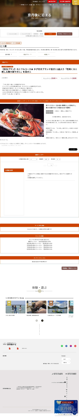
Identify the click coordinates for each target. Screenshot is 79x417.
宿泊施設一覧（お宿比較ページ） (33, 360)
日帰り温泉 (9, 364)
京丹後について (6, 353)
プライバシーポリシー (18, 340)
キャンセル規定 (44, 101)
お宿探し (25, 353)
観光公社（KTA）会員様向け (49, 349)
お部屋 (45, 54)
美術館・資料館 (10, 369)
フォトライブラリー (47, 380)
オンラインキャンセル (55, 101)
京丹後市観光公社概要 (7, 340)
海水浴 (5, 387)
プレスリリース (47, 377)
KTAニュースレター (47, 361)
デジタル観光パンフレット (28, 373)
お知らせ (25, 365)
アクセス (25, 362)
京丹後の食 (9, 381)
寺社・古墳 (9, 371)
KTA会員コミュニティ (48, 353)
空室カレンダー (21, 101)
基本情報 (7, 54)
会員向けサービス (47, 356)
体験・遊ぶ (6, 376)
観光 (4, 384)
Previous (37, 321)
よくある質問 (25, 379)
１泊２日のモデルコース (11, 373)
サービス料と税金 (32, 101)
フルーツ (8, 367)
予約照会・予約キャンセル (64, 34)
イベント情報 (25, 368)
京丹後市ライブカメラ (27, 371)
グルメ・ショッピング (8, 379)
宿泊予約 (52, 1)
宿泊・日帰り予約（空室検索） (33, 356)
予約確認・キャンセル (39, 1)
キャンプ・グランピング (11, 360)
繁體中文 (65, 356)
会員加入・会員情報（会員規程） (50, 364)
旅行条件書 (40, 340)
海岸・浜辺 (9, 358)
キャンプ (5, 389)
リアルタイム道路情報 (27, 376)
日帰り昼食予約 (65, 1)
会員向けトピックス (47, 359)
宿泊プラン (26, 54)
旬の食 (8, 365)
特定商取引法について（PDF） (53, 340)
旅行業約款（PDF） (31, 340)
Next (42, 321)
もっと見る (73, 149)
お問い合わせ (5, 342)
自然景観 (8, 362)
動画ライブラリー (47, 382)
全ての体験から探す (39, 325)
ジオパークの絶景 (10, 356)
